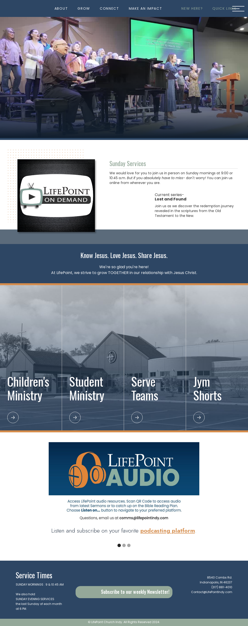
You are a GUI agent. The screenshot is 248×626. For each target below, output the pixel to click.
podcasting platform (167, 530)
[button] (61, 8)
